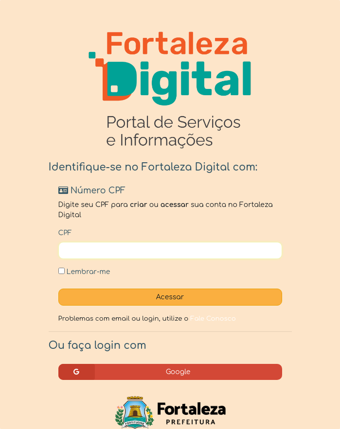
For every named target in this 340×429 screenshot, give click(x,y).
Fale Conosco (213, 318)
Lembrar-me (84, 271)
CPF (65, 233)
